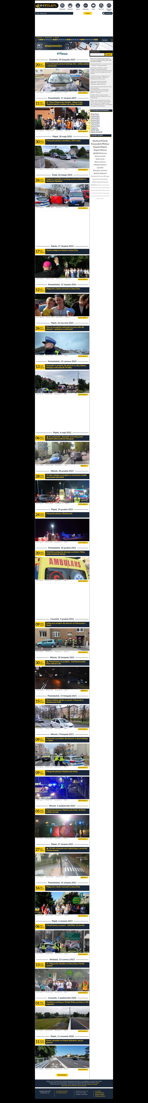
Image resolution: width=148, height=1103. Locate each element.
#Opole (104, 141)
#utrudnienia (100, 196)
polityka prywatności (92, 1084)
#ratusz (100, 176)
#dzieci (101, 193)
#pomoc (93, 187)
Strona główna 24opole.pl (62, 1091)
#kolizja (97, 173)
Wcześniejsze (62, 1075)
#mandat (106, 196)
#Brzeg (104, 190)
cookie (97, 1082)
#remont (105, 182)
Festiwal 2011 (95, 116)
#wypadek (96, 144)
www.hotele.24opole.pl (61, 1092)
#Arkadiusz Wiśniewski (102, 187)
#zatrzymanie (100, 156)
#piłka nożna (101, 185)
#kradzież (94, 176)
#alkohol (103, 173)
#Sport (103, 147)
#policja (96, 141)
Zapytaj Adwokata (96, 132)
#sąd (108, 190)
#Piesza (57, 37)
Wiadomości (48, 37)
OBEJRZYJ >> (84, 465)
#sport (97, 150)
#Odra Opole (97, 182)
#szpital (93, 190)
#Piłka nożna (100, 198)
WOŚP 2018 (95, 130)
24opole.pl (39, 37)
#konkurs (94, 185)
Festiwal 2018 (95, 126)
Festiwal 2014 (95, 118)
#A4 (98, 193)
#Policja (105, 144)
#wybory (105, 179)
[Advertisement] (74, 25)
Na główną (94, 128)
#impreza (93, 196)
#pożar (104, 153)
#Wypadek (99, 190)
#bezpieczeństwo (100, 171)
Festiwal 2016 (95, 122)
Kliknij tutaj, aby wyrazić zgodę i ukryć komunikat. (74, 1085)
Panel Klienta (98, 1091)
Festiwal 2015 (95, 120)
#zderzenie (100, 159)
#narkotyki (94, 193)
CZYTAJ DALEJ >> (83, 92)
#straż (99, 179)
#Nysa (107, 185)
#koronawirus (100, 162)
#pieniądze (106, 193)
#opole (96, 147)
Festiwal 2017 (95, 124)
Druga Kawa (95, 114)
